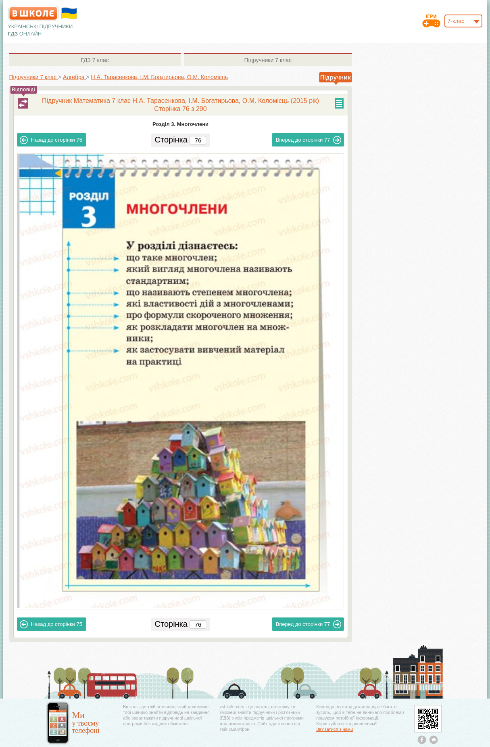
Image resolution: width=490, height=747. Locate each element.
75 (51, 140)
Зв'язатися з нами (334, 729)
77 (309, 140)
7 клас (94, 60)
